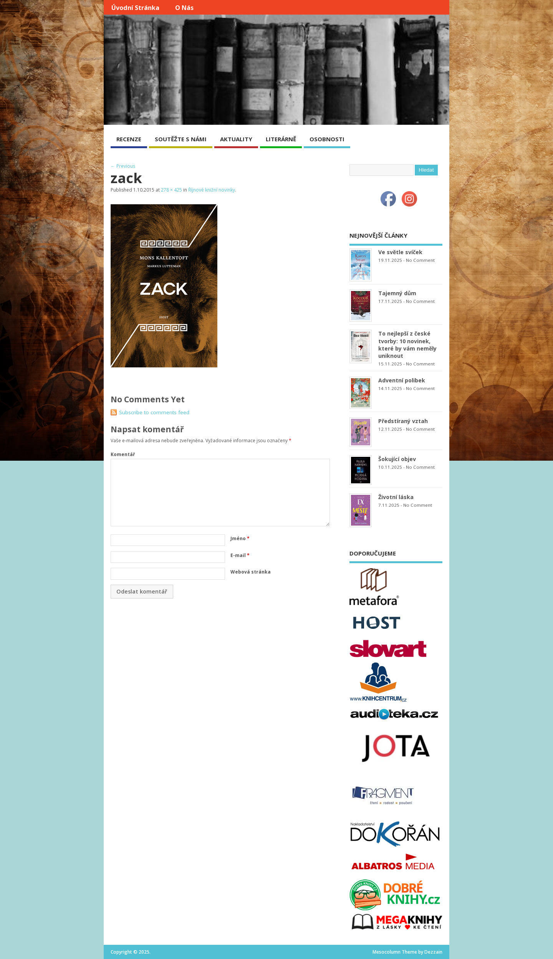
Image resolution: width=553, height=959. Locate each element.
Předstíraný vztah (403, 421)
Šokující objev (397, 459)
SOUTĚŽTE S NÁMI (181, 139)
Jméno (240, 538)
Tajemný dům (397, 293)
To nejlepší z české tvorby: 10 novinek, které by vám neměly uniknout (407, 344)
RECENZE (128, 139)
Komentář (123, 454)
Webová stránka (250, 572)
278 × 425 (171, 190)
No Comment (420, 260)
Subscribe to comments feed (154, 412)
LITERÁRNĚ (281, 139)
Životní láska (396, 497)
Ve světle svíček (400, 252)
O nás (184, 7)
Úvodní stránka (135, 7)
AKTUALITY (236, 139)
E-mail (240, 555)
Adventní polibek (401, 380)
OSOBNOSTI (327, 139)
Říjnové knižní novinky (211, 190)
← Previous (123, 166)
